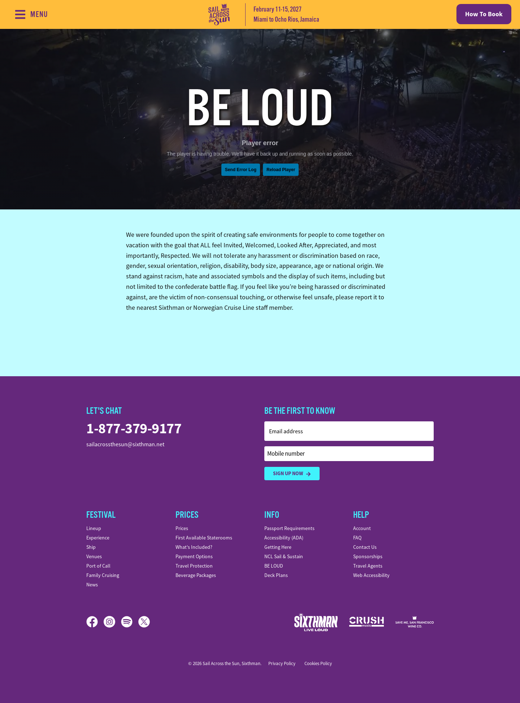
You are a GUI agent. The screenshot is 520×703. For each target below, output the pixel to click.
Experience (97, 537)
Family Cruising (102, 575)
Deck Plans (276, 575)
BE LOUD (273, 566)
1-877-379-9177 (133, 428)
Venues (94, 556)
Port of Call (98, 566)
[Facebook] (95, 622)
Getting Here (277, 547)
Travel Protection (194, 566)
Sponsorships (367, 556)
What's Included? (194, 547)
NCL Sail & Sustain (283, 556)
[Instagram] (112, 622)
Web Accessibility (371, 575)
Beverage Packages (196, 575)
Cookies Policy (318, 663)
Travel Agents (367, 566)
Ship (91, 547)
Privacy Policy (281, 663)
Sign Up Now (292, 473)
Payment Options (194, 556)
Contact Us (365, 547)
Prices (182, 528)
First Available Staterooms (204, 537)
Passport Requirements (289, 528)
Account (362, 528)
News (92, 584)
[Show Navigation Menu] (31, 14)
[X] (144, 622)
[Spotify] (129, 622)
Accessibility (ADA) (283, 537)
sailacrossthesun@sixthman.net (125, 444)
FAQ (357, 537)
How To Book (484, 14)
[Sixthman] (316, 622)
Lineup (93, 528)
